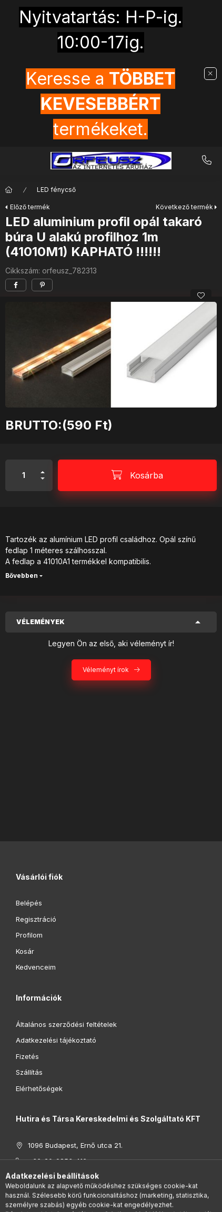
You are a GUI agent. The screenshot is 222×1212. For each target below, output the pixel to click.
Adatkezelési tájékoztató (56, 1040)
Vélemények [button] (40, 622)
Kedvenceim (36, 967)
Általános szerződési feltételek (66, 1024)
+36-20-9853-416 (207, 160)
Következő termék (184, 207)
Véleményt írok (106, 670)
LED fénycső (56, 189)
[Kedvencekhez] (200, 295)
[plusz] (42, 467)
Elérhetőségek (39, 1088)
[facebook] (15, 285)
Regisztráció (36, 919)
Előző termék (30, 207)
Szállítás (29, 1072)
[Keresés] (94, 1198)
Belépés (29, 903)
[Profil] (121, 1198)
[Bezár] (210, 73)
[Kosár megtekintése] (154, 1198)
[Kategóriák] (68, 1198)
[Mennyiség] (24, 475)
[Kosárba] (137, 475)
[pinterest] (42, 285)
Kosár (25, 951)
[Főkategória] (9, 190)
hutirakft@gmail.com (61, 1177)
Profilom (29, 935)
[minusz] (42, 483)
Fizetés (27, 1056)
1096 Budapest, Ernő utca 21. (75, 1145)
